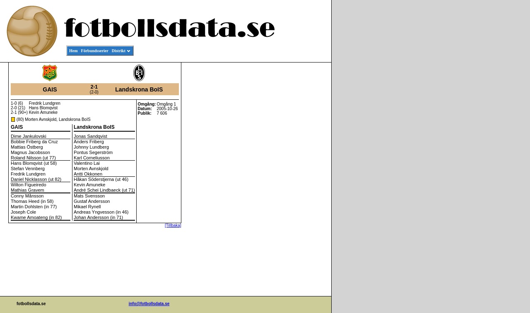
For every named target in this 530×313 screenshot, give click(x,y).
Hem (73, 50)
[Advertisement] (294, 189)
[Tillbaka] (173, 225)
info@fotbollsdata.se (149, 303)
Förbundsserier (94, 50)
